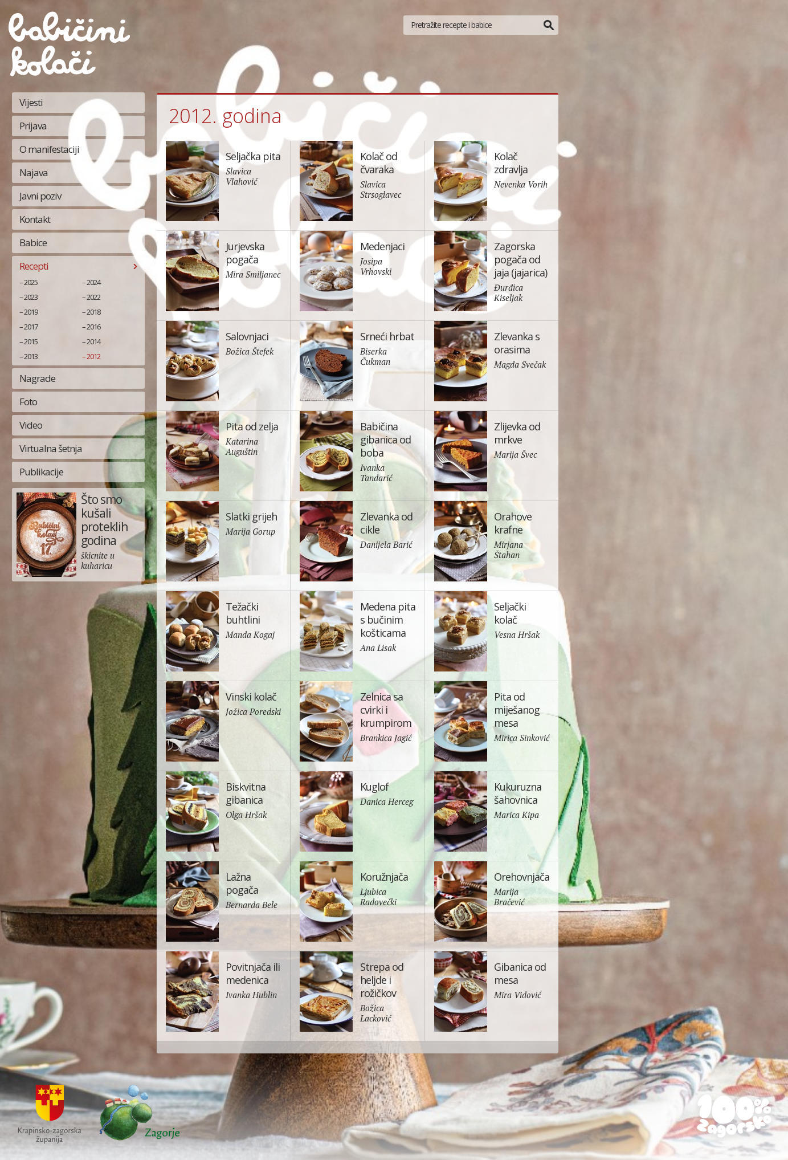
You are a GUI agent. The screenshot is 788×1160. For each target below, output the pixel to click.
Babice (33, 242)
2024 (93, 282)
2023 (31, 297)
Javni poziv (40, 195)
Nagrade (37, 378)
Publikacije (41, 471)
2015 (31, 341)
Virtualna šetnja (50, 448)
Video (30, 425)
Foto (28, 401)
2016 (93, 326)
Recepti (33, 265)
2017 (31, 326)
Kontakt (34, 219)
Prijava (33, 125)
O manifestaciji (49, 149)
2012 (93, 356)
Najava (33, 172)
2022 (93, 297)
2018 (93, 312)
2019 (31, 312)
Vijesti (31, 102)
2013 (31, 356)
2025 (31, 282)
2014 (93, 341)
